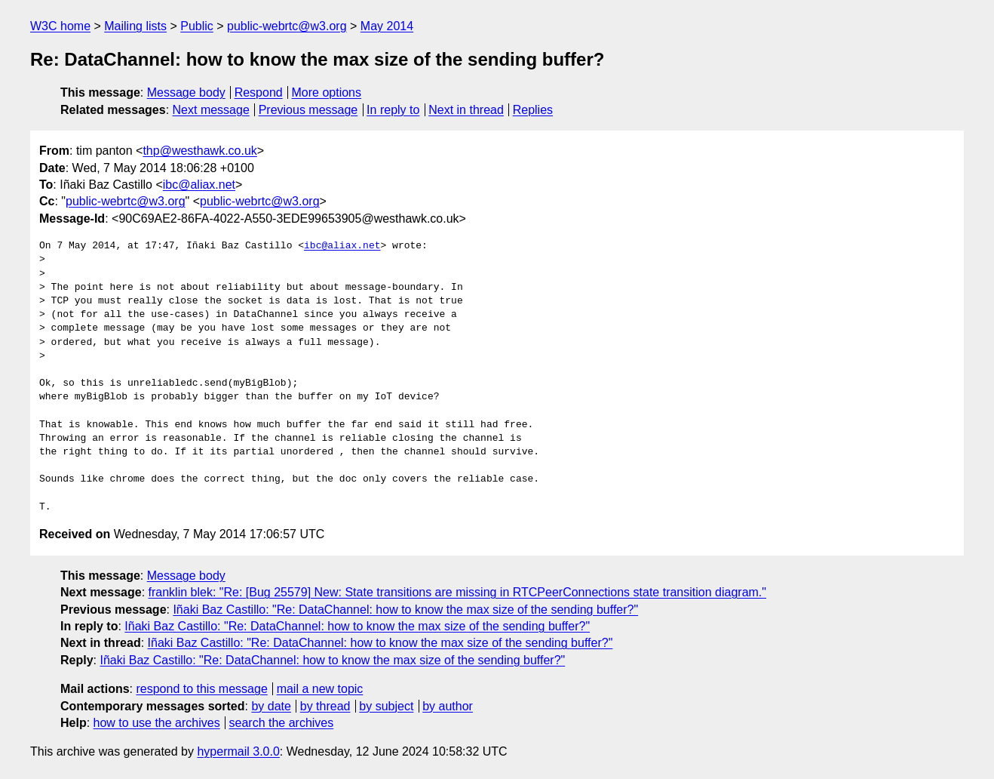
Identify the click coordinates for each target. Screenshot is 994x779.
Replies (533, 109)
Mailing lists (135, 26)
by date (270, 706)
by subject (386, 706)
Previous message (308, 109)
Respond (259, 92)
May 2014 (386, 26)
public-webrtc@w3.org (287, 26)
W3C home (60, 26)
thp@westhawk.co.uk (199, 150)
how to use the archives (157, 722)
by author (447, 706)
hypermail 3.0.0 (238, 751)
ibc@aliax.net (199, 184)
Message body (186, 92)
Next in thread (466, 109)
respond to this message (201, 688)
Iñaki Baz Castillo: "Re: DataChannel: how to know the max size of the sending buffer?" (405, 609)
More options (327, 92)
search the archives (281, 722)
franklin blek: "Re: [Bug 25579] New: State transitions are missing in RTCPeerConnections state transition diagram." (457, 592)
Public (196, 26)
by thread (325, 706)
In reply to (393, 109)
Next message (211, 109)
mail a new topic (320, 688)
